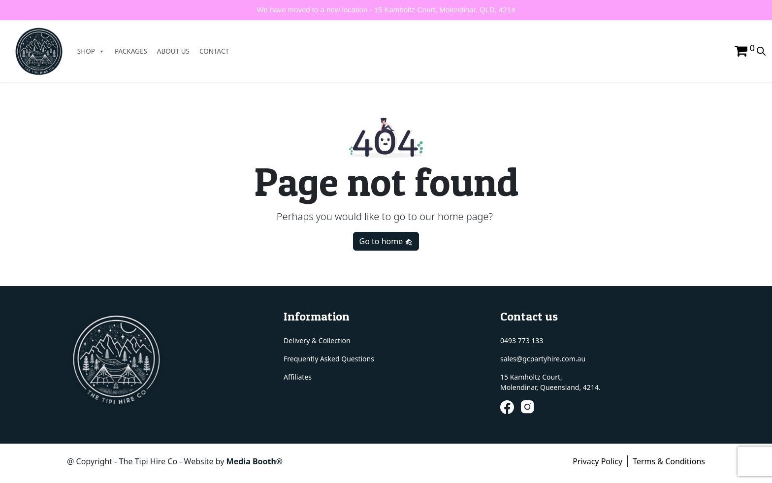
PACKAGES (133, 51)
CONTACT (216, 51)
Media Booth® (255, 461)
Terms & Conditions (669, 461)
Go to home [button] (386, 241)
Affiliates (298, 377)
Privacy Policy (597, 461)
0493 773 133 (521, 340)
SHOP (93, 51)
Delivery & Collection (317, 340)
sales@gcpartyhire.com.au (542, 358)
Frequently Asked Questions (329, 358)
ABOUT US (176, 51)
